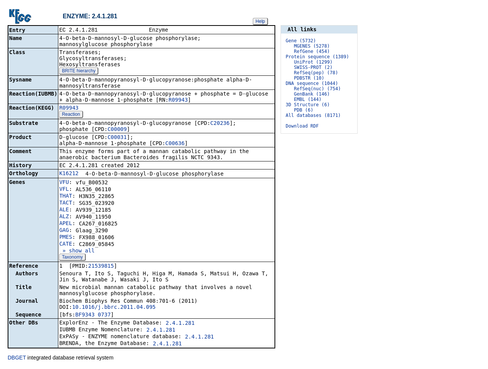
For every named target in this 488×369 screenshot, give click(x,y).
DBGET (17, 358)
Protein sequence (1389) (317, 56)
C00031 (117, 138)
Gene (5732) (301, 40)
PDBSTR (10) (309, 78)
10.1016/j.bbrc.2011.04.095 (114, 308)
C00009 (117, 130)
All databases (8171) (313, 115)
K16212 (69, 174)
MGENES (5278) (312, 46)
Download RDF (302, 126)
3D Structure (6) (308, 104)
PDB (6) (303, 110)
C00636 (175, 144)
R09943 (178, 100)
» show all (77, 251)
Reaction (71, 115)
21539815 (101, 267)
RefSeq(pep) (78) (316, 72)
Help (260, 21)
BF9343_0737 (93, 315)
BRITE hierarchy (78, 71)
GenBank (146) (312, 94)
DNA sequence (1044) (312, 83)
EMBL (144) (307, 99)
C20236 (220, 124)
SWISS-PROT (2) (313, 67)
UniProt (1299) (313, 62)
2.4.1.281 (180, 324)
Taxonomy (72, 257)
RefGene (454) (312, 51)
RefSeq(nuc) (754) (317, 88)
